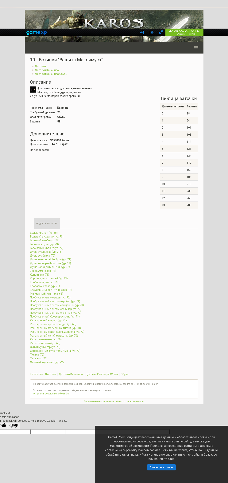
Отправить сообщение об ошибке (51, 393)
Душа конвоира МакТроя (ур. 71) (50, 259)
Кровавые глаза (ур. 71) (45, 286)
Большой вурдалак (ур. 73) (47, 236)
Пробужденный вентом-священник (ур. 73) (57, 305)
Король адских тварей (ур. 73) (49, 278)
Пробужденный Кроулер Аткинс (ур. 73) (55, 316)
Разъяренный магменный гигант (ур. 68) (55, 327)
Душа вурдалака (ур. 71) (45, 251)
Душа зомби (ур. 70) (42, 255)
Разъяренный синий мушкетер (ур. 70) (54, 335)
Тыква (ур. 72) (38, 358)
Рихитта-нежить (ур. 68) (45, 343)
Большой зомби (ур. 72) (44, 240)
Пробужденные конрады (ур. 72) (50, 297)
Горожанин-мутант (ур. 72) (46, 247)
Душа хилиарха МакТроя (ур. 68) (50, 263)
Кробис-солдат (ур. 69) (44, 282)
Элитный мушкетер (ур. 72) (47, 362)
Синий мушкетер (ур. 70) (45, 347)
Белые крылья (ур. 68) (44, 232)
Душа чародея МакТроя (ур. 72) (50, 267)
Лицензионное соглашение (99, 401)
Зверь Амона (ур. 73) (43, 270)
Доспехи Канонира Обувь (51, 73)
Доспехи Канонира (47, 70)
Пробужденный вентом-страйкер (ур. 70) (55, 308)
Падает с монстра (46, 223)
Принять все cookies (161, 467)
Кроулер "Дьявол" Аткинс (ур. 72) (51, 289)
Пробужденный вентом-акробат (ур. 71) (55, 301)
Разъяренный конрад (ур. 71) (48, 320)
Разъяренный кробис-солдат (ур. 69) (53, 324)
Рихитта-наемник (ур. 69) (46, 339)
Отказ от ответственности (130, 401)
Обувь (125, 374)
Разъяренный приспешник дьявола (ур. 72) (57, 331)
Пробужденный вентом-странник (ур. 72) (55, 312)
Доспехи (40, 66)
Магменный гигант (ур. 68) (46, 293)
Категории (36, 374)
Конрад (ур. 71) (39, 274)
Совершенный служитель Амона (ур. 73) (55, 350)
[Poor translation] (14, 426)
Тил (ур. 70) (37, 354)
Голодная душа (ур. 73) (44, 244)
